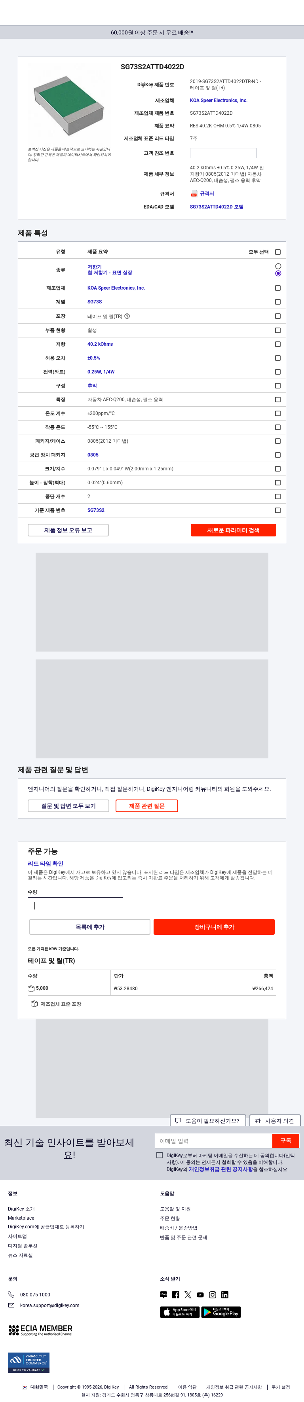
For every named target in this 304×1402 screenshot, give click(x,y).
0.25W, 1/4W (101, 372)
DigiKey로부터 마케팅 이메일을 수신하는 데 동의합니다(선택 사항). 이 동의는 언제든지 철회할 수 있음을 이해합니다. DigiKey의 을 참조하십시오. (231, 1162)
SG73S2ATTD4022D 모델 (216, 207)
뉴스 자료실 (20, 1255)
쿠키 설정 (281, 1387)
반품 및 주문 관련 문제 (183, 1237)
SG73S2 (95, 510)
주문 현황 (170, 1218)
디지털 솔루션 (23, 1246)
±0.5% (93, 358)
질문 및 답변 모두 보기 (68, 806)
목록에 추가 (90, 927)
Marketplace (21, 1218)
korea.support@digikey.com (44, 1306)
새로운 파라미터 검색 (233, 530)
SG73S (94, 302)
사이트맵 (17, 1236)
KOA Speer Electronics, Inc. (218, 100)
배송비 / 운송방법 (179, 1228)
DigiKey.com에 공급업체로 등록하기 (46, 1227)
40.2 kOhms (100, 344)
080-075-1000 (29, 1295)
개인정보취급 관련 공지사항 (221, 1169)
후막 (92, 385)
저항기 (94, 267)
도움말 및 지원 (175, 1209)
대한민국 (35, 1387)
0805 (93, 455)
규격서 (202, 193)
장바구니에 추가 (214, 927)
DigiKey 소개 (21, 1209)
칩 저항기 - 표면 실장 (109, 272)
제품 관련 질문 (147, 806)
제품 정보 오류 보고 (68, 530)
